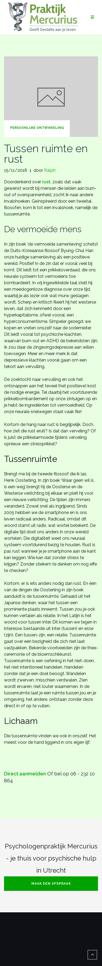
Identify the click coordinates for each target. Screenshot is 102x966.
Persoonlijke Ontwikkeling (37, 128)
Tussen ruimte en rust (46, 153)
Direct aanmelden (25, 774)
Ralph (50, 170)
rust (46, 181)
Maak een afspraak (51, 883)
